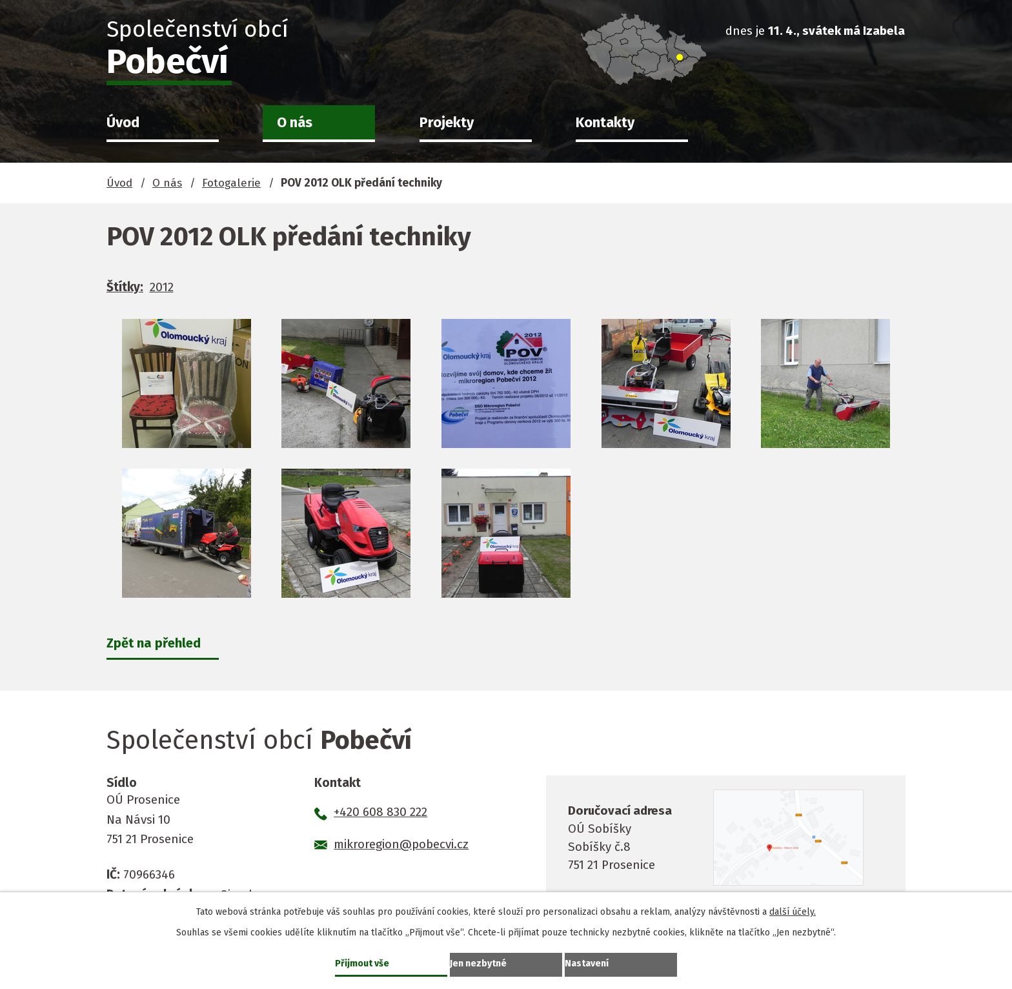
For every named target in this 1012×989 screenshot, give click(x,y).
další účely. (792, 909)
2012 (162, 287)
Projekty (447, 122)
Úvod (122, 122)
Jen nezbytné (482, 962)
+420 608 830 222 (380, 813)
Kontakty (605, 122)
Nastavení (590, 962)
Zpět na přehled (157, 643)
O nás (294, 122)
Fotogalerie (231, 183)
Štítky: (124, 287)
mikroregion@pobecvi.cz (401, 846)
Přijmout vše (365, 962)
